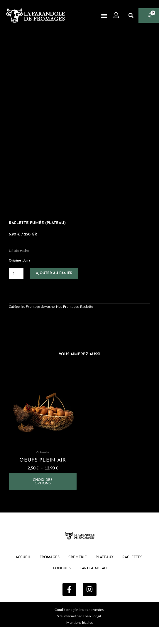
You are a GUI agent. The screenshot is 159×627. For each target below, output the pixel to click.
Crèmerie (77, 557)
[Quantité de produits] (16, 273)
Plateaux (105, 557)
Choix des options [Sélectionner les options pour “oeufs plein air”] (43, 481)
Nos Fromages (67, 306)
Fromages (50, 557)
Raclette (86, 306)
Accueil (23, 557)
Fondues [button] (62, 568)
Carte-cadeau (93, 568)
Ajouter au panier (54, 273)
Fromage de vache (40, 306)
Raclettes (132, 557)
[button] (104, 15)
